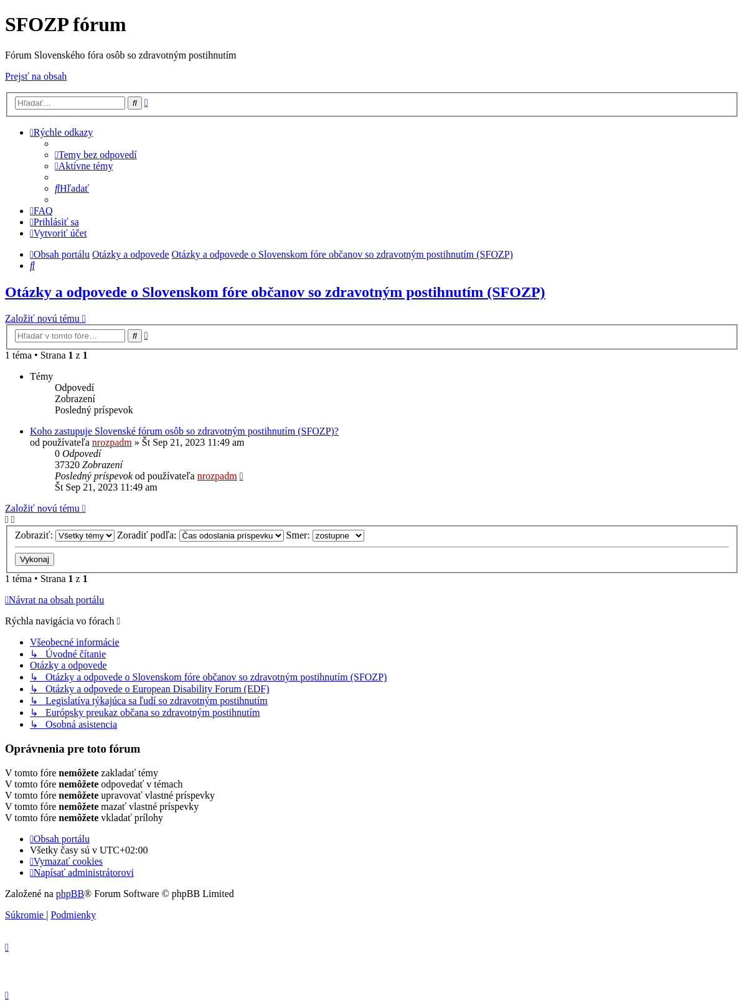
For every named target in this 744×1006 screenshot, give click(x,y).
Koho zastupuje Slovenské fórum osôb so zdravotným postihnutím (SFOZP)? (184, 431)
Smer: (325, 535)
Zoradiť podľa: (200, 535)
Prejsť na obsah (36, 76)
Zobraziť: (65, 535)
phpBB (70, 893)
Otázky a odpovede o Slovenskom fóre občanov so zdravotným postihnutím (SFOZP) (275, 292)
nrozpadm (112, 442)
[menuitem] (96, 154)
